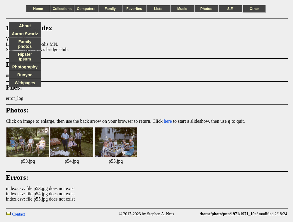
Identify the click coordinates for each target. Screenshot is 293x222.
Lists (158, 9)
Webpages (25, 82)
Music (182, 9)
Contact (18, 214)
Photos (206, 9)
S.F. (230, 9)
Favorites (134, 9)
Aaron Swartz (25, 33)
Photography (25, 67)
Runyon (25, 75)
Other (254, 9)
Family (110, 9)
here (168, 121)
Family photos (25, 44)
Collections (62, 9)
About (25, 25)
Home (38, 9)
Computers (86, 9)
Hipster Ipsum (25, 56)
